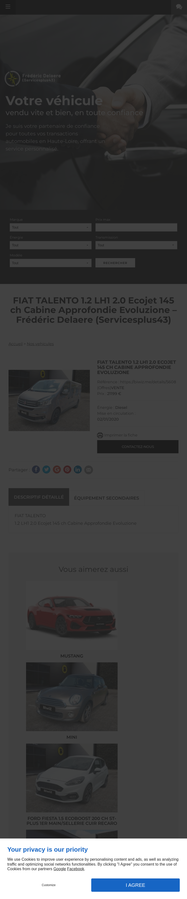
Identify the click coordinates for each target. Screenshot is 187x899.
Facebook (75, 869)
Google (59, 869)
